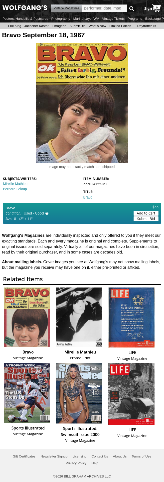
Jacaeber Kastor (36, 26)
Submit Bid (77, 26)
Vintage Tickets (113, 18)
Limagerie (59, 26)
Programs (135, 18)
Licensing (79, 456)
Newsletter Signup (53, 456)
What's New (97, 26)
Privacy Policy (76, 463)
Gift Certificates (24, 456)
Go (131, 8)
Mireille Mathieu (15, 184)
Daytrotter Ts (146, 26)
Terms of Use (141, 456)
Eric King (14, 26)
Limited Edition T (121, 26)
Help (94, 463)
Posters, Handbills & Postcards (25, 18)
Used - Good (34, 213)
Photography (60, 18)
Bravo (88, 197)
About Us (120, 456)
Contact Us (100, 456)
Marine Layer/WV (86, 18)
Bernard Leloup (15, 189)
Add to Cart (146, 213)
